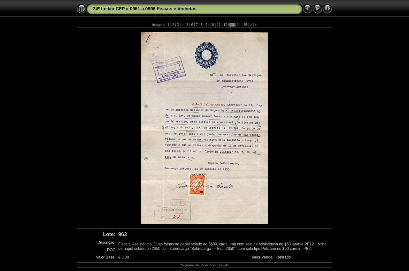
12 (225, 25)
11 (218, 25)
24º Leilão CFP (109, 8)
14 (239, 25)
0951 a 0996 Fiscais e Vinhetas (163, 8)
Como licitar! (209, 265)
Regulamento (190, 265)
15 (245, 25)
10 (212, 25)
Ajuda (224, 265)
